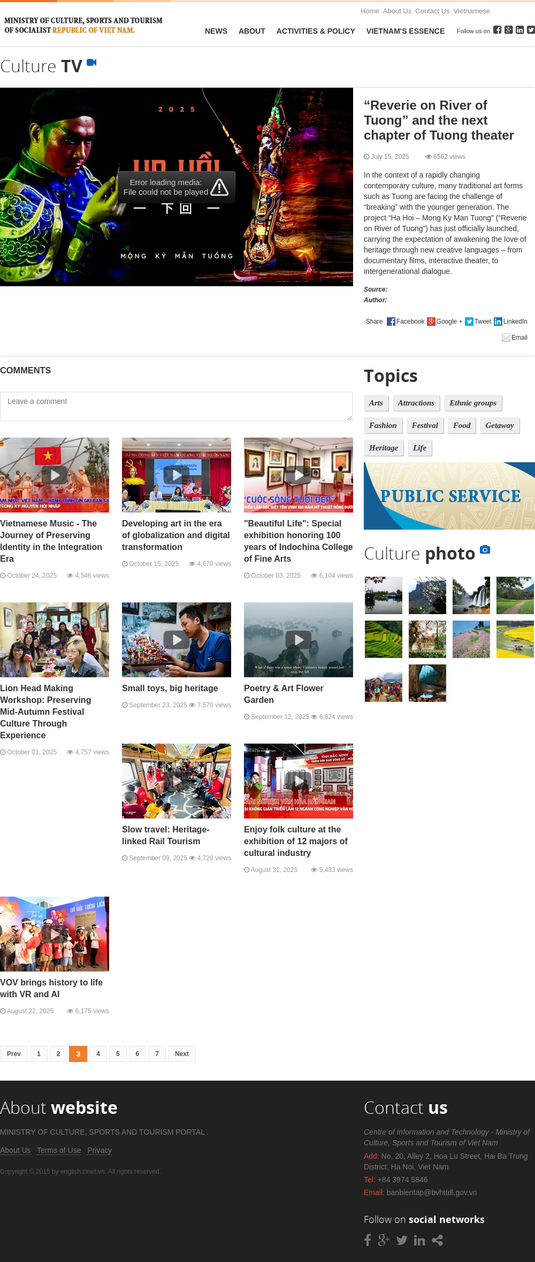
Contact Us (432, 11)
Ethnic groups (472, 403)
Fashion (383, 425)
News (216, 31)
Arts (376, 403)
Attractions (416, 403)
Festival (425, 425)
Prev (14, 1054)
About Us (397, 11)
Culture (427, 552)
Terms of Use (59, 1150)
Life (419, 447)
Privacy (99, 1150)
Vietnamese (472, 11)
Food (462, 425)
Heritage (383, 447)
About (252, 31)
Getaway (499, 425)
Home (370, 11)
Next (182, 1054)
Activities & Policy (316, 31)
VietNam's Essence (405, 31)
